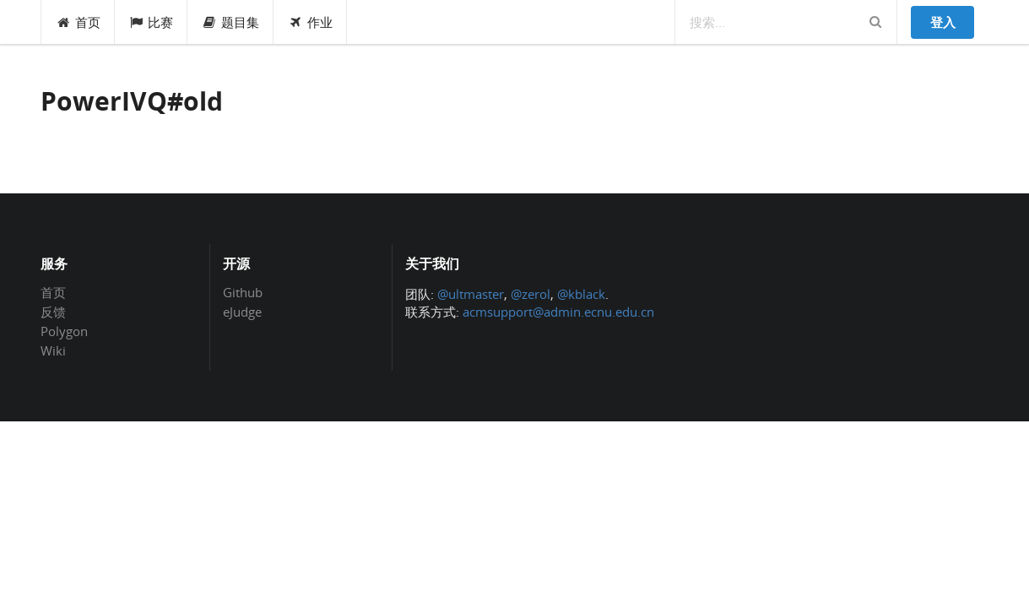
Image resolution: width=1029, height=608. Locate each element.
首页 (78, 22)
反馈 (53, 311)
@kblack (581, 293)
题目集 (230, 22)
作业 (310, 22)
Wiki (53, 350)
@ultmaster (470, 293)
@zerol (530, 293)
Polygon (64, 331)
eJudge (242, 311)
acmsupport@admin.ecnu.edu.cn (558, 311)
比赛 (151, 22)
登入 (943, 22)
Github (243, 293)
